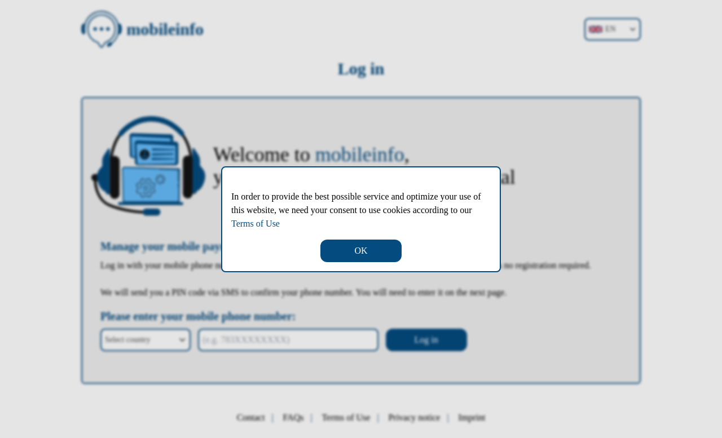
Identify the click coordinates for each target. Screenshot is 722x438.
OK (360, 250)
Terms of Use (255, 223)
